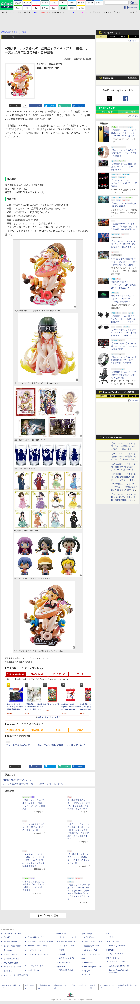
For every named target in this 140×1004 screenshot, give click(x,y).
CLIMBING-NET (65, 962)
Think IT (7, 937)
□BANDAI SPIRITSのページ (17, 780)
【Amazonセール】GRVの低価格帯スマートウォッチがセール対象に (124, 153)
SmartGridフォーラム (36, 937)
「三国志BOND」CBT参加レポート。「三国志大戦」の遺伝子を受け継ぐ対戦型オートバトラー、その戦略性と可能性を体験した (124, 229)
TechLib (87, 974)
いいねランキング (128, 112)
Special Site (109, 78)
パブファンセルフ (116, 954)
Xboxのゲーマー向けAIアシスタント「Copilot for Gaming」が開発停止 (123, 299)
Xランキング (109, 108)
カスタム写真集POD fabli (119, 966)
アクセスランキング (112, 33)
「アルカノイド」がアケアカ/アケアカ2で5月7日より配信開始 (124, 183)
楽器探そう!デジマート (68, 942)
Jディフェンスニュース (93, 942)
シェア (37, 106)
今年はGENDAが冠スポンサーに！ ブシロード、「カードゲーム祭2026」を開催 (124, 262)
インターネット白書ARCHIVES (16, 975)
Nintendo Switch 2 (15, 674)
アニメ (80, 674)
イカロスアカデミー (92, 954)
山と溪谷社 (60, 954)
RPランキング (107, 112)
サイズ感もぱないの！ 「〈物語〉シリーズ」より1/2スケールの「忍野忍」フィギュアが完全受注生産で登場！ (33, 860)
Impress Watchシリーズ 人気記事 (118, 392)
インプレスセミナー (35, 950)
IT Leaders (8, 950)
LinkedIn (81, 106)
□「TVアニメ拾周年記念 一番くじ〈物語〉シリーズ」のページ (35, 784)
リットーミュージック (67, 937)
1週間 (123, 37)
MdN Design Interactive (93, 967)
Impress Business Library (37, 946)
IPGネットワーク (113, 958)
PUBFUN (110, 950)
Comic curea (114, 942)
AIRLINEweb (89, 937)
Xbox (58, 730)
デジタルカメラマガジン (13, 967)
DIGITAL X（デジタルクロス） (39, 954)
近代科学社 (60, 967)
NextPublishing (33, 970)
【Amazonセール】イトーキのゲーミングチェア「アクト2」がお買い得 (124, 375)
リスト (25, 106)
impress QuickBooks (117, 946)
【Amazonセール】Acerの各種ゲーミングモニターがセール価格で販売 (124, 346)
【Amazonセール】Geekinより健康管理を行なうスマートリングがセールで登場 (124, 360)
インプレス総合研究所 (12, 946)
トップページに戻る (48, 915)
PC (64, 12)
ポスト (17, 106)
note (66, 106)
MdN (83, 959)
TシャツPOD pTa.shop (118, 962)
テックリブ (85, 971)
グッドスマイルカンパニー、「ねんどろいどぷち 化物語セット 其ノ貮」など (45, 745)
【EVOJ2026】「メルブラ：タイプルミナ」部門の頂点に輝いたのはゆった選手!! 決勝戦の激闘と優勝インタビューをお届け (124, 490)
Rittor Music (61, 934)
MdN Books (88, 962)
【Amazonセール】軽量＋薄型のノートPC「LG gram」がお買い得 (123, 167)
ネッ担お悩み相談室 (11, 959)
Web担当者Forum (10, 942)
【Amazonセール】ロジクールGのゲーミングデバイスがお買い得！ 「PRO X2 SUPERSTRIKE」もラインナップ (124, 335)
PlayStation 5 (37, 674)
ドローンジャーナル (11, 954)
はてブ (52, 106)
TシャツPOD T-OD (67, 946)
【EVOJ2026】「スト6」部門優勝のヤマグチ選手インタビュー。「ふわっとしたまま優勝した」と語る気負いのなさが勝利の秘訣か (124, 459)
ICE (107, 934)
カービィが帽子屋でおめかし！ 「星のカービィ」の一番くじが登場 (33, 827)
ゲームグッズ (59, 674)
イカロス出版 (86, 934)
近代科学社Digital (66, 970)
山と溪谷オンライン (67, 958)
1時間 (102, 37)
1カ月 (134, 37)
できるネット (9, 971)
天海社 (111, 937)
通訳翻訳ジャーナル (92, 946)
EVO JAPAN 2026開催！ (112, 437)
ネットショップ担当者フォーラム (41, 942)
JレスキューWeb (90, 950)
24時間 (112, 37)
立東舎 (61, 950)
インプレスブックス (35, 966)
